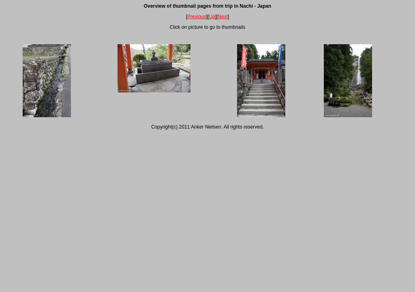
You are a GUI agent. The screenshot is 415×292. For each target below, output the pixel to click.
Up (212, 16)
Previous (196, 16)
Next (223, 16)
